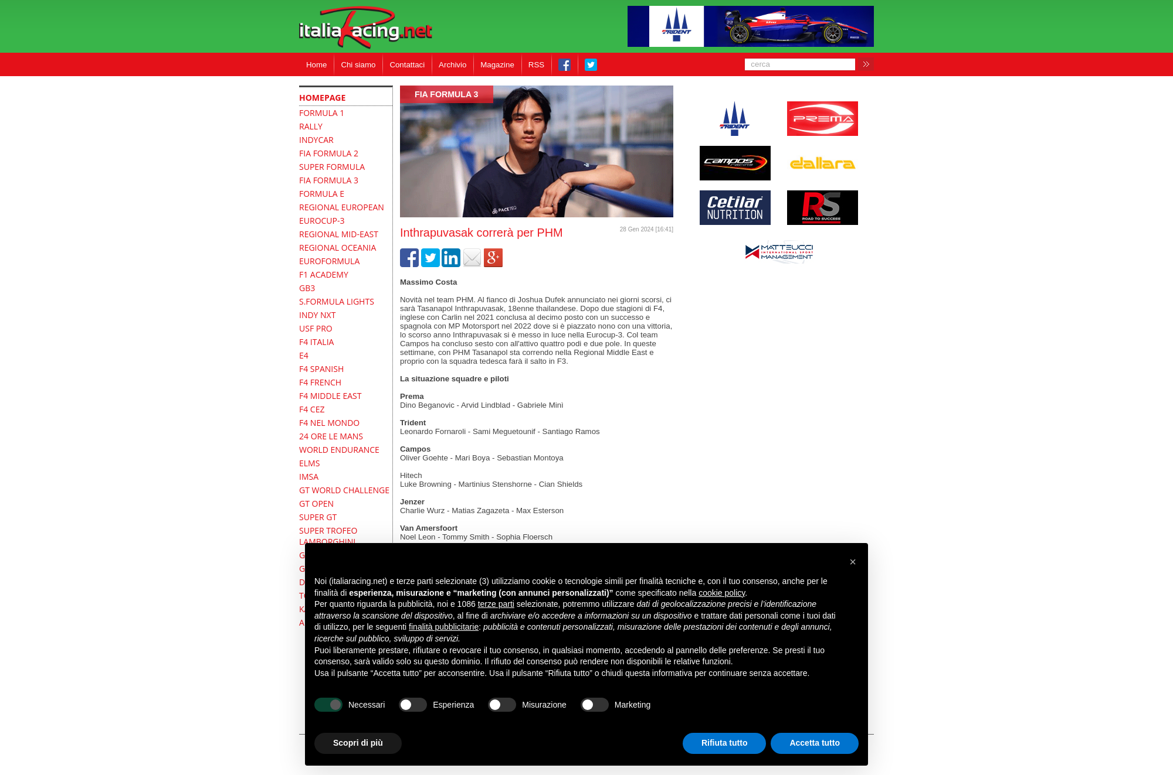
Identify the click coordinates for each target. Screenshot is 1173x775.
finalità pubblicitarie (444, 626)
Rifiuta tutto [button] (724, 742)
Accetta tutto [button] (814, 742)
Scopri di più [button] (358, 742)
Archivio (452, 64)
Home (316, 64)
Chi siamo (358, 64)
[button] (852, 561)
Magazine (497, 64)
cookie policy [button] (722, 593)
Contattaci (407, 64)
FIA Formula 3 (447, 94)
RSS (536, 64)
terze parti (496, 604)
